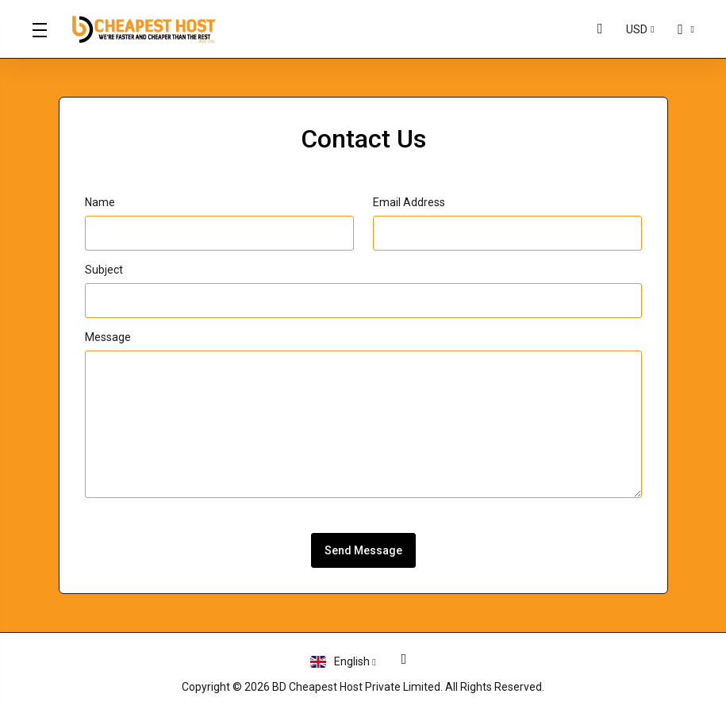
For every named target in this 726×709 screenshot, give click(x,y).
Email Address (409, 202)
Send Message (363, 550)
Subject (104, 269)
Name (100, 202)
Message (108, 337)
